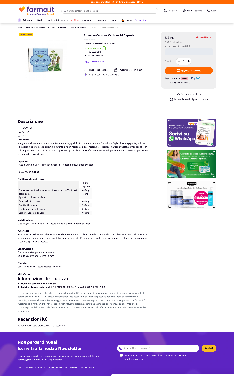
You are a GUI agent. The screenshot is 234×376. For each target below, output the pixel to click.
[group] (90, 39)
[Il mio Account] (192, 10)
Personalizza (209, 358)
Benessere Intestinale (78, 27)
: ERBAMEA (99, 55)
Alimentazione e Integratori (36, 27)
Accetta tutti (209, 348)
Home (20, 27)
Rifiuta (209, 367)
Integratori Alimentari (58, 27)
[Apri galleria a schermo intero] (45, 59)
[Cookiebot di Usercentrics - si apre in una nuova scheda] (19, 370)
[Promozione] (191, 133)
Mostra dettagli (47, 370)
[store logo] (36, 10)
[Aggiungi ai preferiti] (189, 94)
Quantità (169, 61)
